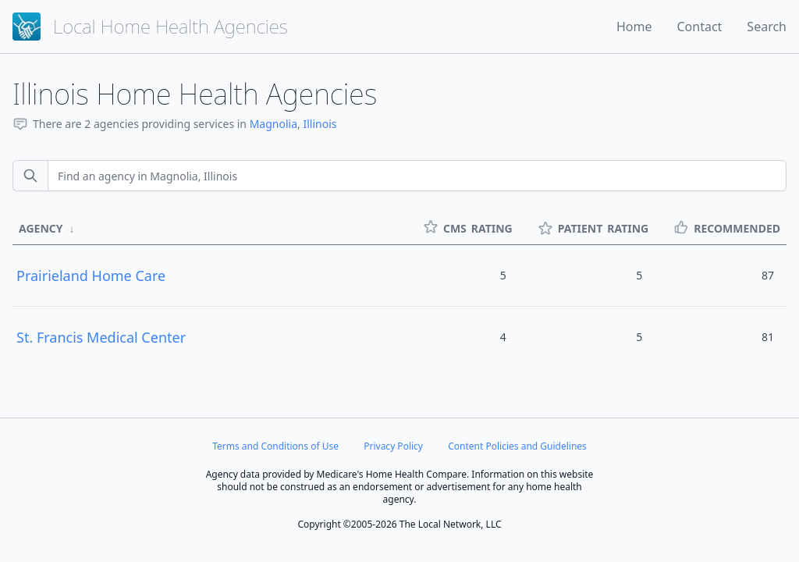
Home (634, 26)
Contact (699, 26)
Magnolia (273, 123)
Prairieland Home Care (90, 275)
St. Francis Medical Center (101, 337)
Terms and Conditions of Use (275, 446)
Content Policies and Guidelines (517, 446)
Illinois (319, 123)
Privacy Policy (393, 446)
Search (767, 26)
